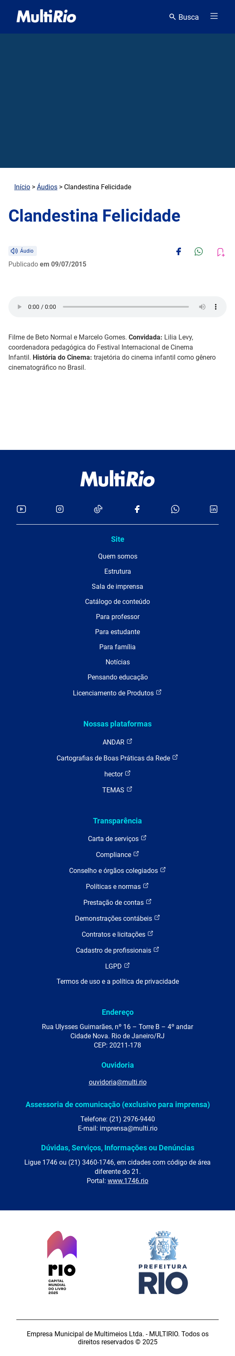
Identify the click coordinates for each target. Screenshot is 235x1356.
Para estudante (117, 632)
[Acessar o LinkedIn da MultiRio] (214, 510)
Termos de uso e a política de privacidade (118, 981)
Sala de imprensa (117, 586)
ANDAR (118, 741)
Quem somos (117, 556)
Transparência (117, 820)
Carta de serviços (117, 838)
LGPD (117, 965)
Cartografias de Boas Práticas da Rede (117, 757)
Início (22, 187)
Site (117, 539)
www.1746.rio (128, 1181)
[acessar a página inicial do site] (46, 16)
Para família (117, 647)
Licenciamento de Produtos (117, 692)
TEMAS (117, 789)
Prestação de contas (117, 902)
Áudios (47, 187)
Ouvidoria (117, 1065)
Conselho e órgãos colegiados (117, 870)
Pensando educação (118, 677)
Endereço (118, 1012)
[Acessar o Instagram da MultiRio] (59, 510)
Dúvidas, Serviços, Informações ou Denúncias (117, 1147)
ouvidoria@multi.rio (118, 1082)
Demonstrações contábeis (117, 918)
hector (117, 773)
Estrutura (117, 571)
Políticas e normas (117, 886)
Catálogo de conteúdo (117, 602)
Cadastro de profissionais (118, 950)
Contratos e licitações (118, 934)
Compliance (117, 854)
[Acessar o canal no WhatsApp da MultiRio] (175, 510)
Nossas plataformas (117, 723)
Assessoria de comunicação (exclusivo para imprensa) (118, 1104)
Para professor (117, 617)
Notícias (118, 662)
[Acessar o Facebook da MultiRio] (137, 510)
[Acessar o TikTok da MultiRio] (98, 510)
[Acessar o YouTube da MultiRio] (21, 510)
